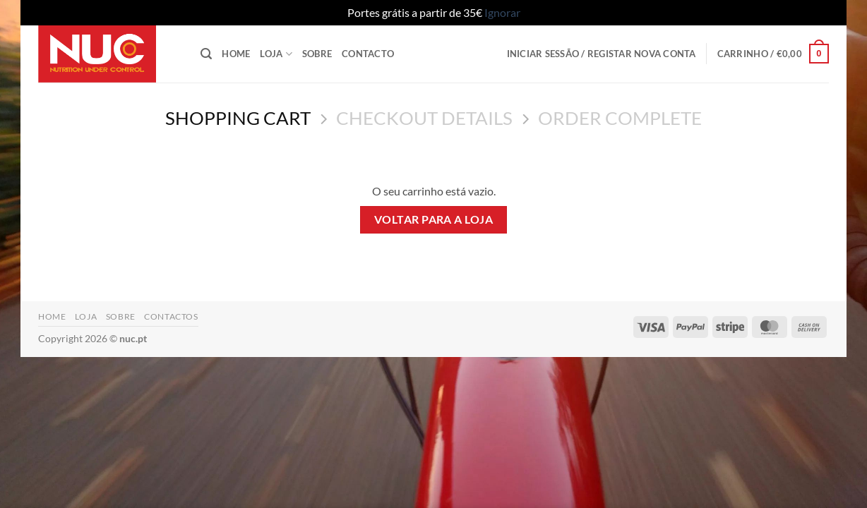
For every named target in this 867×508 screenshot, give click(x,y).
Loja (276, 54)
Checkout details (424, 117)
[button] (206, 54)
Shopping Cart (238, 117)
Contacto (368, 53)
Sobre (317, 53)
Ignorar (502, 12)
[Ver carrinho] (773, 53)
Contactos (171, 316)
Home (236, 53)
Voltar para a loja (433, 219)
